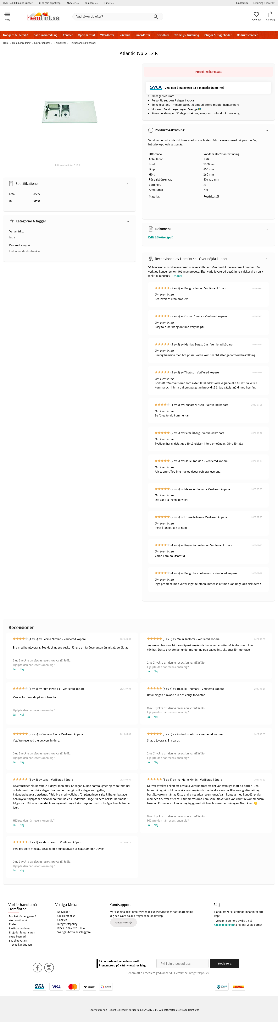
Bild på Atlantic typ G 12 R (67, 165)
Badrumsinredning (45, 35)
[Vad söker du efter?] (117, 16)
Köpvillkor (63, 912)
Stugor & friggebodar (218, 35)
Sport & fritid (86, 35)
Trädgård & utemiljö (15, 35)
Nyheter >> (73, 2)
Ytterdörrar (107, 35)
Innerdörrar (143, 35)
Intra (12, 237)
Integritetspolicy (67, 924)
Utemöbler (162, 35)
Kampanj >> (91, 2)
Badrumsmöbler (247, 35)
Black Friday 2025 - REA (71, 928)
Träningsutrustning (186, 35)
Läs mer (177, 276)
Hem (5, 42)
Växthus (125, 35)
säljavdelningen (224, 925)
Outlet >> (108, 2)
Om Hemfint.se (66, 916)
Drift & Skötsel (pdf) (160, 237)
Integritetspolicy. (198, 973)
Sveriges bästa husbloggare (74, 932)
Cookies (62, 920)
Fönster (68, 35)
